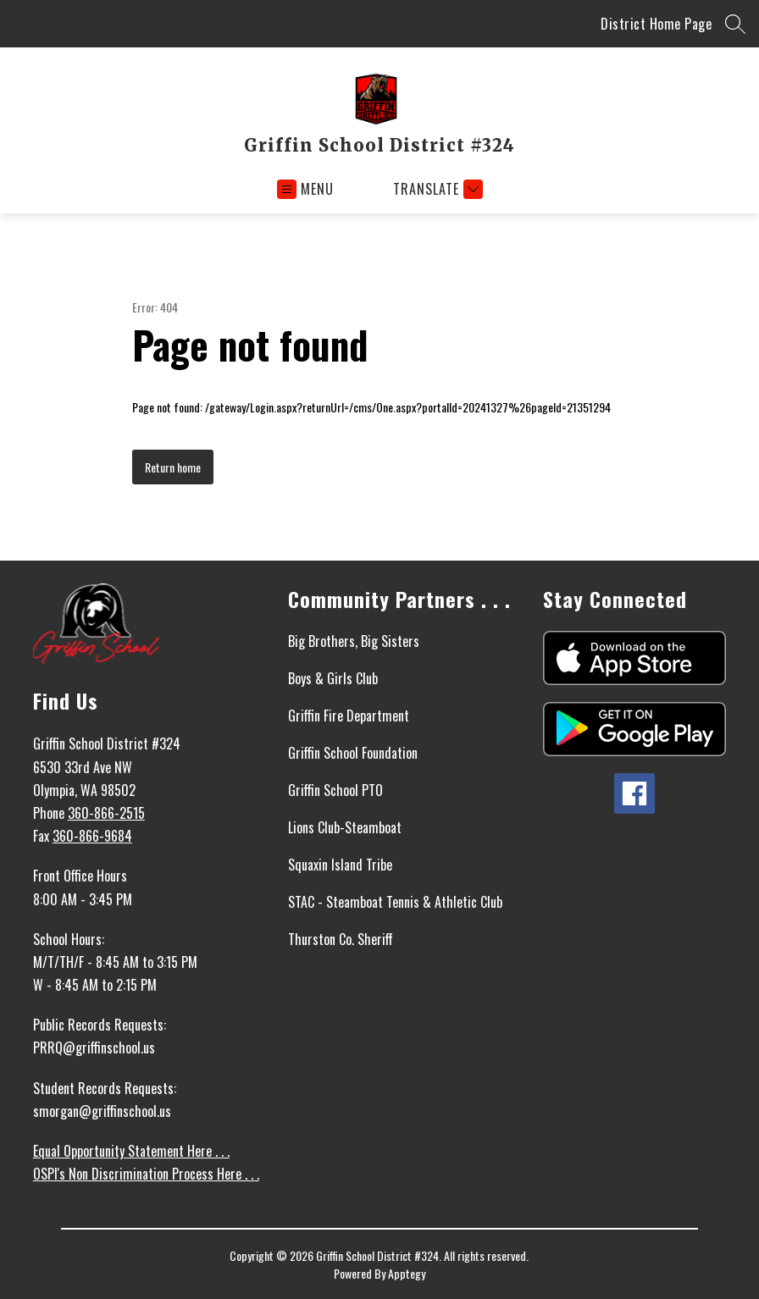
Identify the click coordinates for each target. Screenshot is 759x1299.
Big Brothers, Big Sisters (353, 641)
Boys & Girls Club (333, 678)
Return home (173, 467)
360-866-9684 (92, 836)
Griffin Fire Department (348, 715)
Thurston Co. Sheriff (340, 939)
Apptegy (406, 1273)
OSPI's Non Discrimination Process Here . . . (146, 1174)
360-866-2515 (106, 813)
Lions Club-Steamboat (345, 827)
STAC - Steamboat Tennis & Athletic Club (395, 902)
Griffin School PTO (335, 790)
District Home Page (656, 24)
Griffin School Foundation (353, 753)
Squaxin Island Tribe (340, 864)
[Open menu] (305, 189)
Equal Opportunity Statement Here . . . (131, 1151)
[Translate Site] (436, 189)
